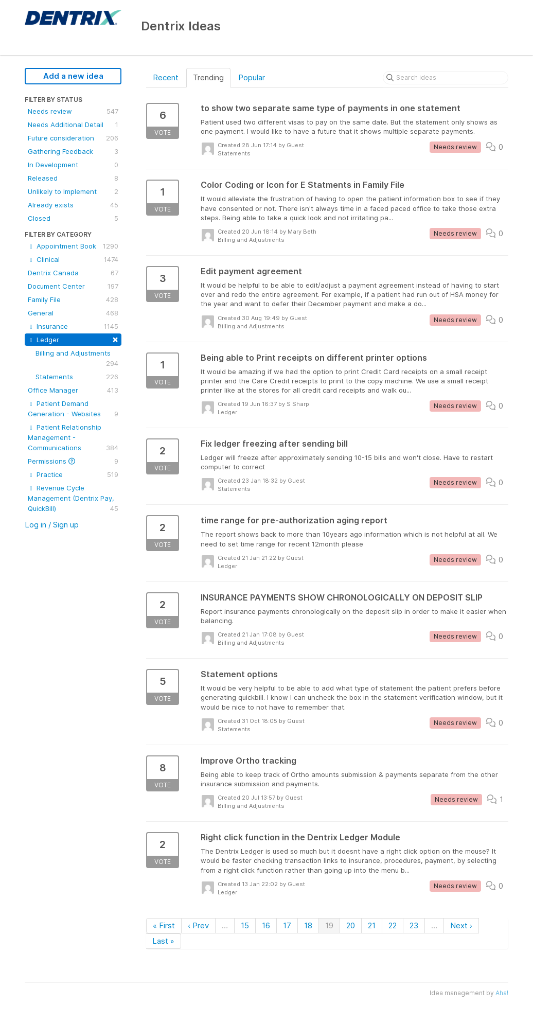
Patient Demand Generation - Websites (73, 409)
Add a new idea (73, 76)
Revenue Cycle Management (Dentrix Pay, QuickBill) (73, 499)
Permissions (73, 461)
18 (308, 925)
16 (266, 925)
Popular (251, 77)
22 (392, 925)
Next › (461, 925)
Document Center (73, 286)
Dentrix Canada (73, 273)
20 (350, 925)
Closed (73, 218)
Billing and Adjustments (76, 358)
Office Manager (73, 390)
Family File (73, 299)
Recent (166, 77)
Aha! (501, 993)
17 (287, 925)
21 (372, 925)
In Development (73, 165)
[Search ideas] (445, 77)
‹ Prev (198, 925)
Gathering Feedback (73, 151)
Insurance (73, 326)
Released (73, 178)
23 (414, 925)
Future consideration (73, 138)
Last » (163, 941)
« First (164, 925)
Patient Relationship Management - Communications (73, 438)
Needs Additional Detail (73, 124)
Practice (73, 474)
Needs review (73, 111)
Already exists (73, 205)
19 (329, 925)
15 (245, 925)
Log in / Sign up (52, 524)
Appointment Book (73, 246)
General (73, 313)
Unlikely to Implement (73, 191)
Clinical (73, 259)
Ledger (73, 338)
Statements (76, 377)
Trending (208, 77)
